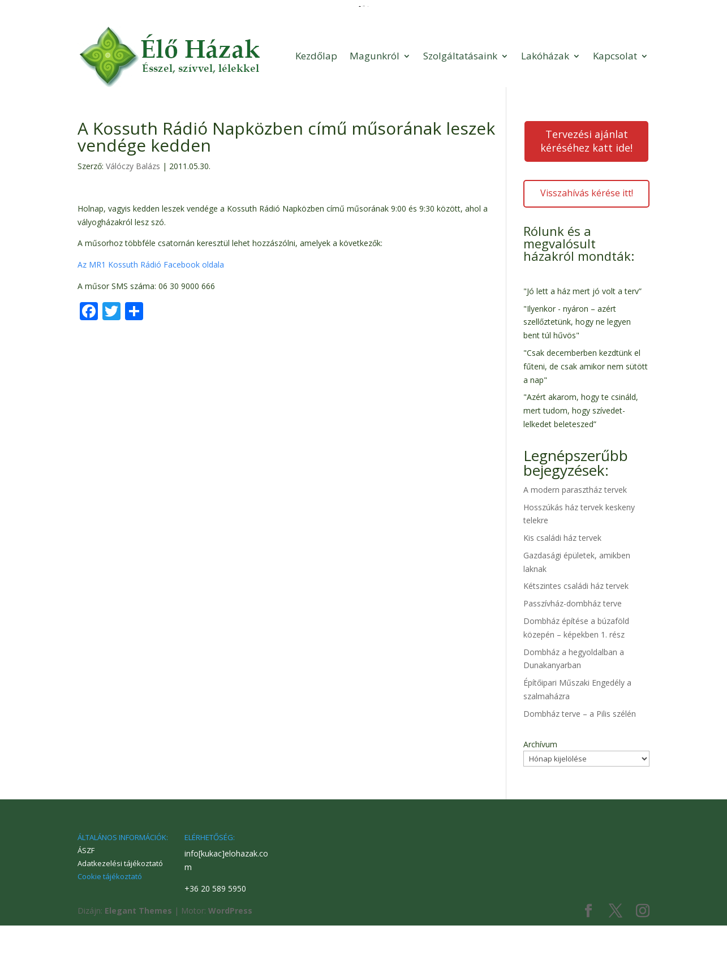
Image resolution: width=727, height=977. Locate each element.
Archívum (540, 795)
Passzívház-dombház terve (572, 654)
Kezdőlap (316, 107)
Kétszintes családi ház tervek (576, 637)
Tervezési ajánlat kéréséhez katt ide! (586, 192)
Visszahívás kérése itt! (586, 244)
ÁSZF (86, 902)
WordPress (230, 962)
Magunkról (374, 107)
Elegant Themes (138, 962)
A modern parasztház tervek (575, 541)
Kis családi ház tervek (562, 589)
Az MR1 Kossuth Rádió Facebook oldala (151, 316)
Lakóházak (545, 107)
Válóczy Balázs (133, 217)
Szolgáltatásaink (460, 107)
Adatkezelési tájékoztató (120, 915)
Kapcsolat (615, 107)
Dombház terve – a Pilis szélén (579, 765)
